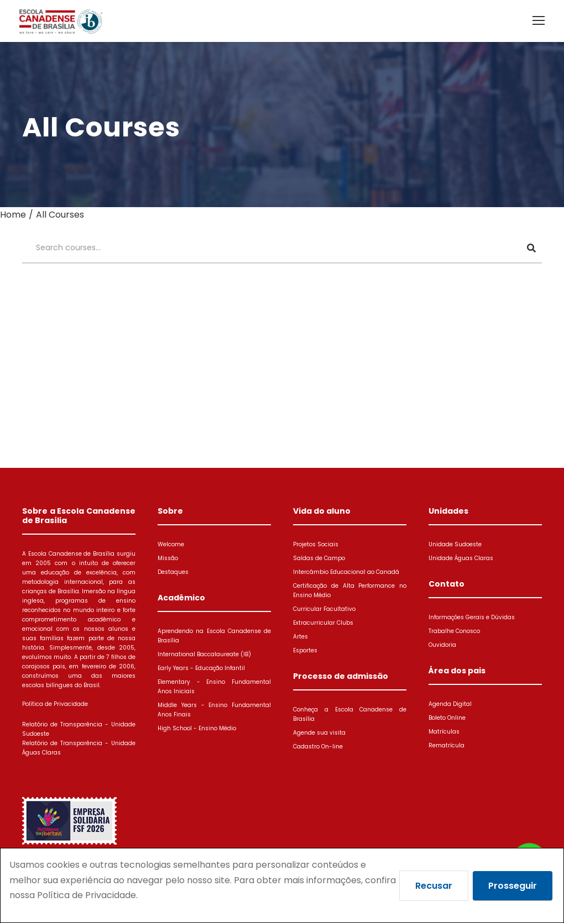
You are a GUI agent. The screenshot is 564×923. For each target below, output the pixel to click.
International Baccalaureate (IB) (204, 654)
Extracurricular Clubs (323, 623)
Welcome (171, 544)
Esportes (305, 650)
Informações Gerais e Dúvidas (472, 617)
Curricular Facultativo (324, 609)
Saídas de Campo (319, 558)
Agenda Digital (450, 704)
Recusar (433, 885)
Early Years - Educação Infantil (201, 668)
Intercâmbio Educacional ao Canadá (346, 572)
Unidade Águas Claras (461, 558)
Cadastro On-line (318, 746)
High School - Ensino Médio (197, 728)
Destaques (173, 572)
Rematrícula (446, 745)
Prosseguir (512, 885)
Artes (300, 636)
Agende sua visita (319, 733)
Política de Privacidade (55, 704)
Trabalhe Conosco (454, 631)
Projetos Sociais (315, 544)
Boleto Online (447, 718)
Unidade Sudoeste (455, 544)
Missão (168, 558)
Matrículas (444, 731)
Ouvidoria (442, 645)
